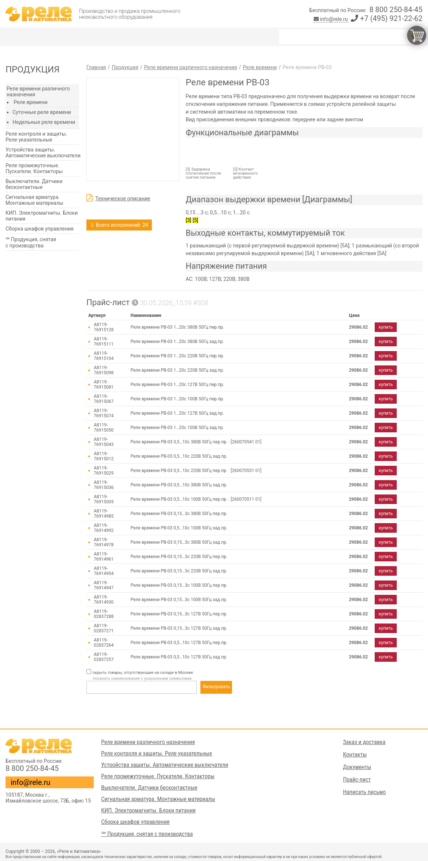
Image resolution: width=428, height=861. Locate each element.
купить (386, 327)
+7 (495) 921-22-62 (386, 18)
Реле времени (30, 102)
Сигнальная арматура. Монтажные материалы (34, 200)
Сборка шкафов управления (40, 229)
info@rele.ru (331, 19)
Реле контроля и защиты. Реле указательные (36, 137)
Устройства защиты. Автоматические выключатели (43, 152)
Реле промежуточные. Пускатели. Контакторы (34, 168)
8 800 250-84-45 (395, 9)
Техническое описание (122, 198)
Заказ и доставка (364, 742)
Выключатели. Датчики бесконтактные (34, 184)
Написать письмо (364, 792)
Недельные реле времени (44, 122)
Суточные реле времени (42, 112)
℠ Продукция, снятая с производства (31, 242)
